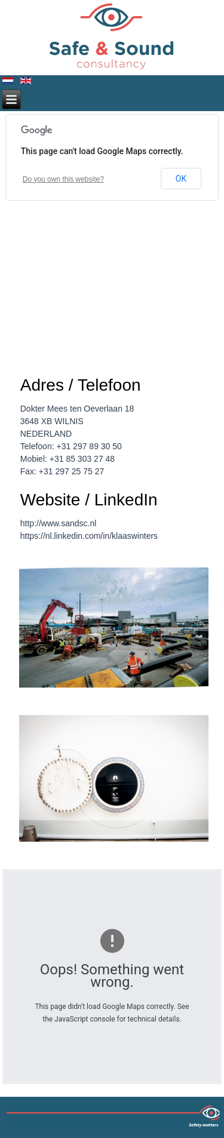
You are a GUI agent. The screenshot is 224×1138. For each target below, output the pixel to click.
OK (181, 178)
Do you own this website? (63, 179)
